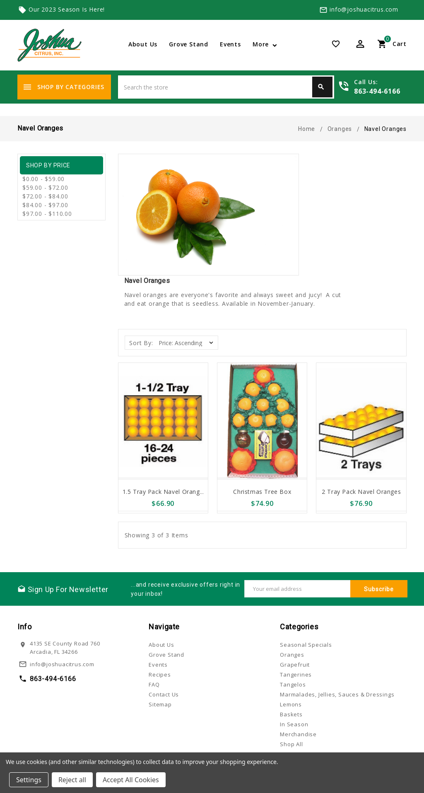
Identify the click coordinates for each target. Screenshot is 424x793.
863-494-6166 (377, 91)
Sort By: (141, 343)
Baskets (291, 714)
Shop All (291, 744)
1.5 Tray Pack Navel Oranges (165, 492)
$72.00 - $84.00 (45, 196)
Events (230, 44)
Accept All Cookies (131, 779)
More (261, 44)
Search (321, 87)
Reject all (72, 779)
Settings (28, 779)
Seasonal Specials (306, 644)
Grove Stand (188, 44)
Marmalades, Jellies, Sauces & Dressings (337, 694)
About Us (142, 44)
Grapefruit (295, 664)
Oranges (292, 654)
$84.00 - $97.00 (45, 205)
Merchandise (298, 734)
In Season (294, 724)
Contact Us (164, 694)
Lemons (291, 704)
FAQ (154, 684)
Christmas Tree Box (262, 492)
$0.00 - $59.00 (43, 179)
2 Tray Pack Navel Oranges (361, 492)
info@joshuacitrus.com (364, 9)
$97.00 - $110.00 (47, 214)
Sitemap (160, 704)
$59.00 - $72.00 (45, 187)
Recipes (160, 674)
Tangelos (293, 684)
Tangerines (296, 674)
